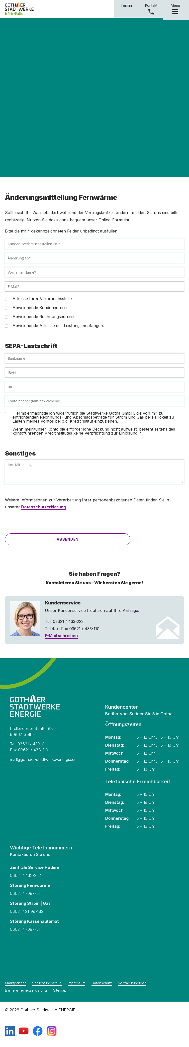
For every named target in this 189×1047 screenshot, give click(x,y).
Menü (176, 8)
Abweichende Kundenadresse (40, 308)
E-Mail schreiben (61, 635)
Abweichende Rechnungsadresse (44, 317)
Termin (126, 5)
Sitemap (59, 990)
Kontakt (151, 5)
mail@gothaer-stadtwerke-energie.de (43, 759)
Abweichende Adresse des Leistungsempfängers (58, 326)
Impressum (76, 983)
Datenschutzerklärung (43, 506)
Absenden (68, 539)
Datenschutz (102, 983)
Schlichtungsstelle (47, 983)
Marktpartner (15, 983)
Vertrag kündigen (132, 983)
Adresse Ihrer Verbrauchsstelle (42, 299)
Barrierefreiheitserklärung (26, 990)
